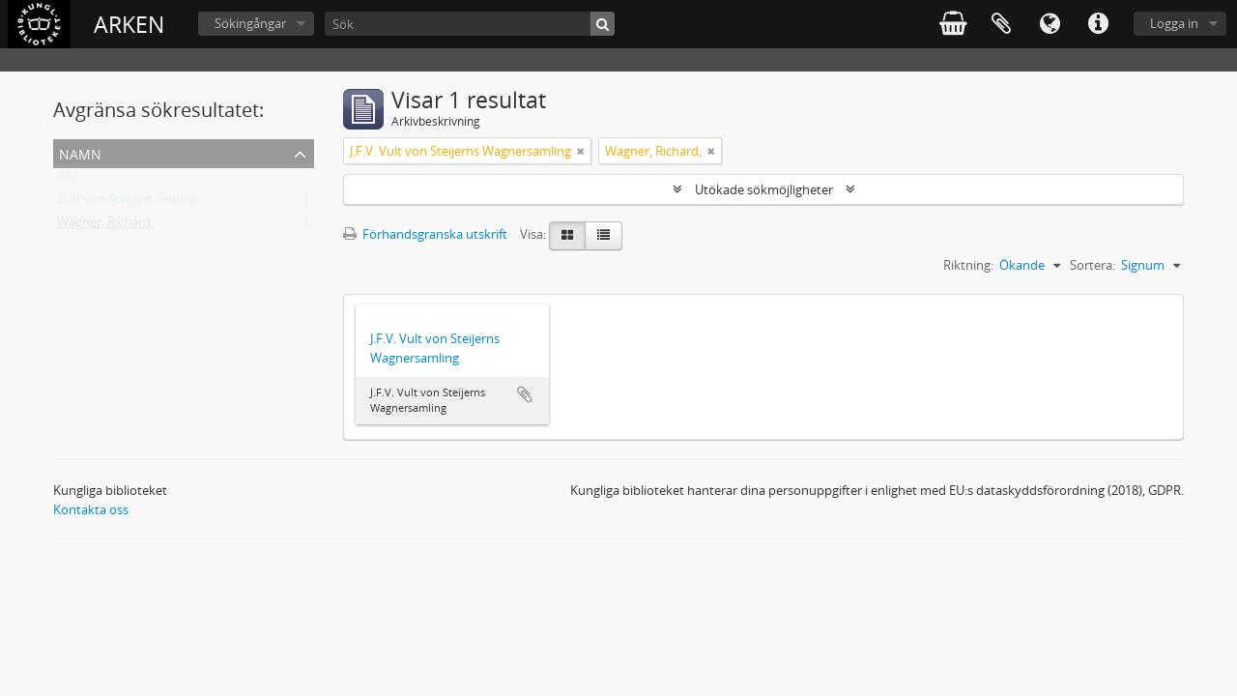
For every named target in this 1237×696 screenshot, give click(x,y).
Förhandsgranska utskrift (425, 234)
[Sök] (470, 24)
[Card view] (567, 235)
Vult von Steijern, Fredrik (127, 203)
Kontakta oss (91, 509)
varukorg (953, 24)
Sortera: (1092, 265)
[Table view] (603, 235)
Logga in (1174, 23)
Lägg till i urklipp (524, 394)
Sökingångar (250, 23)
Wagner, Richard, (105, 226)
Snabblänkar (1098, 24)
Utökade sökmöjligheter (764, 189)
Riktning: (968, 265)
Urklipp (1001, 24)
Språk (1049, 24)
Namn (80, 152)
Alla (67, 179)
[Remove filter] (581, 150)
